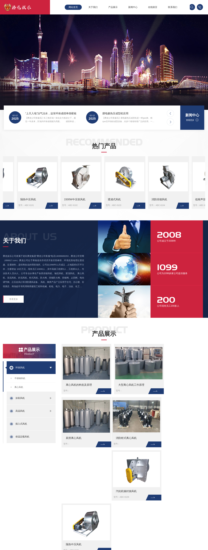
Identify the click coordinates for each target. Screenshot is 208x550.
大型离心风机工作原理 (71, 199)
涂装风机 (20, 398)
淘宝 (44, 470)
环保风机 (20, 367)
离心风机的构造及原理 (20, 199)
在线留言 (152, 7)
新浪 (36, 470)
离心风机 (18, 387)
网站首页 (73, 7)
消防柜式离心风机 (171, 199)
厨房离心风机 (117, 199)
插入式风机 (21, 424)
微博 (52, 470)
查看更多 (191, 120)
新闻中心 (133, 7)
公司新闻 (112, 522)
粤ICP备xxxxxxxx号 (180, 517)
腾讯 (27, 470)
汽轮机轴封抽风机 (124, 438)
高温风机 (20, 411)
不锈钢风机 (19, 378)
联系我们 (172, 7)
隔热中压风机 (171, 438)
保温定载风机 (22, 436)
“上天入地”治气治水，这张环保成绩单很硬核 (50, 113)
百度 (19, 470)
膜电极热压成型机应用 (115, 113)
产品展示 (113, 7)
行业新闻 (112, 517)
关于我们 (93, 7)
